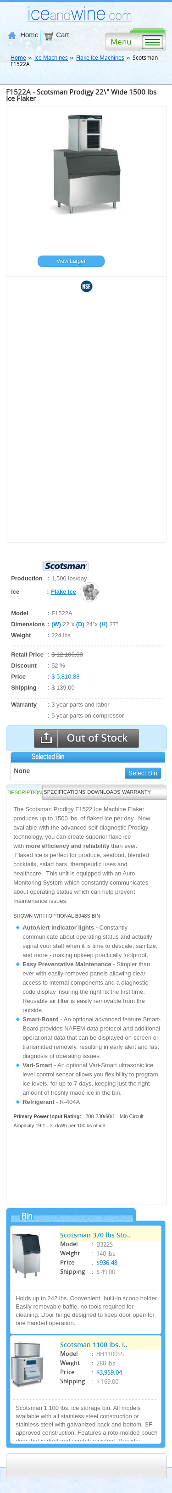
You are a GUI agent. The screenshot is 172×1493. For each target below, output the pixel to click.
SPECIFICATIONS (64, 792)
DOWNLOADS (103, 792)
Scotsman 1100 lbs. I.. (94, 1344)
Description (24, 792)
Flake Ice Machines (100, 57)
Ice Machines (51, 57)
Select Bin (142, 773)
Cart (56, 35)
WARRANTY (136, 792)
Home (23, 35)
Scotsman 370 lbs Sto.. (95, 1234)
